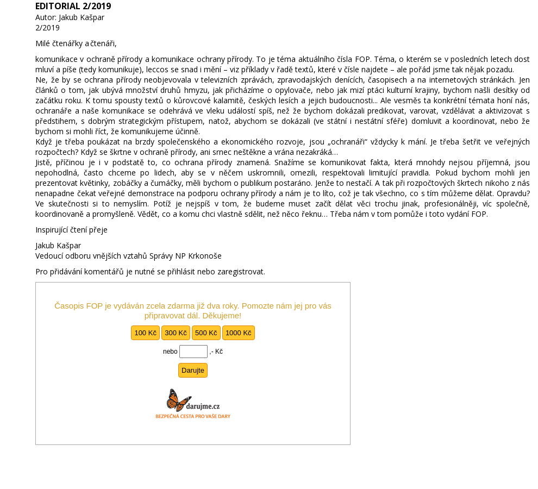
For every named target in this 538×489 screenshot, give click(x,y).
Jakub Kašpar (81, 17)
